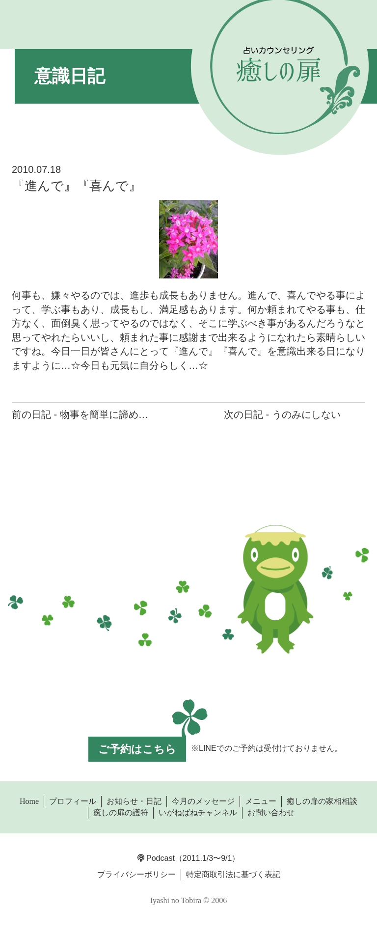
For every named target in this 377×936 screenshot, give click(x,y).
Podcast (156, 858)
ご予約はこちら (137, 749)
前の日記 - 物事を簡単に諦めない (85, 414)
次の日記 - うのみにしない (282, 414)
